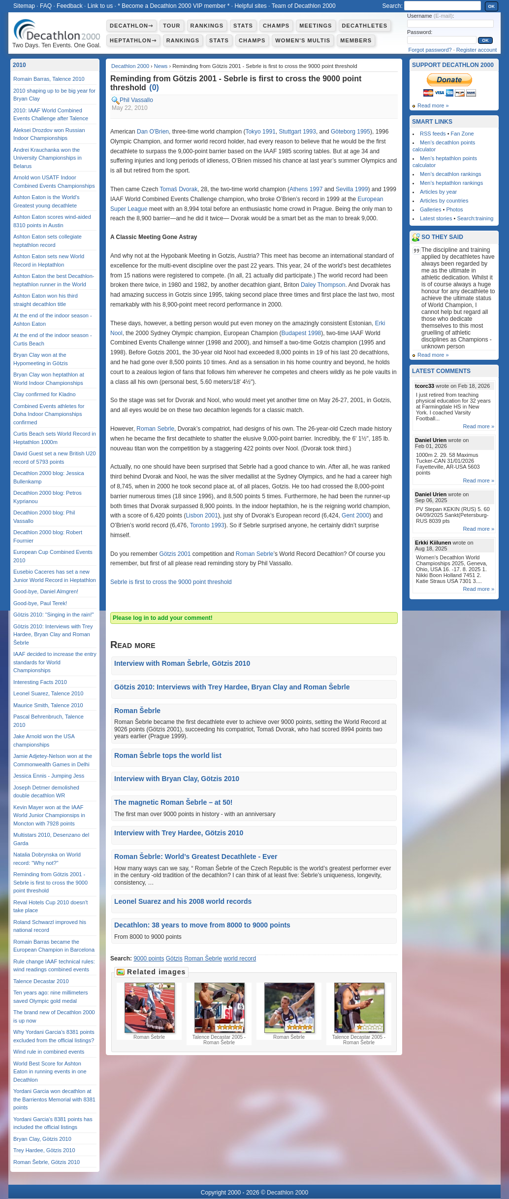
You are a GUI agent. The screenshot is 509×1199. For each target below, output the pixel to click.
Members (356, 40)
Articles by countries (444, 201)
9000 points (148, 958)
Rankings (207, 26)
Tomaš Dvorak (179, 189)
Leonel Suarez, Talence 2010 (48, 693)
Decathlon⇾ (131, 26)
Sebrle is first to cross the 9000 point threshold (171, 582)
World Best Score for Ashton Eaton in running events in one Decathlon (50, 1072)
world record (239, 958)
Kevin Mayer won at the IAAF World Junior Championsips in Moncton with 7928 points (49, 815)
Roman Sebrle (155, 428)
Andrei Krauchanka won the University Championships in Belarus (47, 158)
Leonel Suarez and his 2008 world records (183, 901)
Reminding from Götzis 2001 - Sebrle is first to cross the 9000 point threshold (50, 882)
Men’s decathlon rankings (450, 174)
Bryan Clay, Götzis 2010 (42, 1139)
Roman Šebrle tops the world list (168, 755)
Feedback (70, 5)
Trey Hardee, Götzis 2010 (44, 1150)
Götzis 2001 (175, 553)
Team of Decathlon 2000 (304, 5)
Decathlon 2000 (130, 66)
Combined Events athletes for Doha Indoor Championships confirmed (48, 414)
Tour (171, 26)
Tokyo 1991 (260, 131)
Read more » (433, 105)
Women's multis (302, 40)
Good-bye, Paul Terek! (40, 603)
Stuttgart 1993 (297, 131)
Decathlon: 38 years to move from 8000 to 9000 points (202, 925)
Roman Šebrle (137, 711)
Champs (276, 26)
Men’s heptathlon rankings (451, 183)
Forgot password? (430, 50)
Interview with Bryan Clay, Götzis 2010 (176, 779)
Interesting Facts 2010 (40, 682)
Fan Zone (462, 134)
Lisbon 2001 (202, 515)
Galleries (430, 209)
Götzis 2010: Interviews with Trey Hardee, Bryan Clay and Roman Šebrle (232, 687)
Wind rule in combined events (48, 1052)
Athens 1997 (305, 189)
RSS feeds (433, 134)
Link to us (100, 5)
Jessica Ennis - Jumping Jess (48, 776)
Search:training (475, 218)
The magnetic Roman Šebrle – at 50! (173, 802)
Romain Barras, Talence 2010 (49, 79)
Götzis (174, 958)
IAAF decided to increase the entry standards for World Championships (54, 662)
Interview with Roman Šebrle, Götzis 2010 (182, 663)
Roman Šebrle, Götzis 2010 (46, 1162)
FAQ (46, 5)
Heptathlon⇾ (133, 40)
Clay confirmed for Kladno (44, 394)
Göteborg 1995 (350, 131)
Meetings (315, 26)
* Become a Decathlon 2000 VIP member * (173, 5)
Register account (476, 50)
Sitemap (24, 5)
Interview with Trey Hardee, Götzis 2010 (178, 833)
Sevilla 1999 (352, 189)
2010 (19, 65)
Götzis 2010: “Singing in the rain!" (53, 614)
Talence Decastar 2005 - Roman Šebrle (219, 1014)
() (154, 87)
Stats (243, 26)
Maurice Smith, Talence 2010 (48, 705)
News (161, 66)
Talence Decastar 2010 (41, 981)
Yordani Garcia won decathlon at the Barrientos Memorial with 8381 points (54, 1099)
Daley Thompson (323, 284)
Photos (454, 209)
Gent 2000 (355, 515)
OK (491, 6)
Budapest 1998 (301, 333)
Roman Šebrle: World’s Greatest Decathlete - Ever (195, 856)
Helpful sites (250, 5)
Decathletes (365, 26)
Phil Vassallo (136, 100)
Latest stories (436, 218)
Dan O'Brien (153, 131)
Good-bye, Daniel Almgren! (45, 591)
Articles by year (438, 192)
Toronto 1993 (207, 525)
